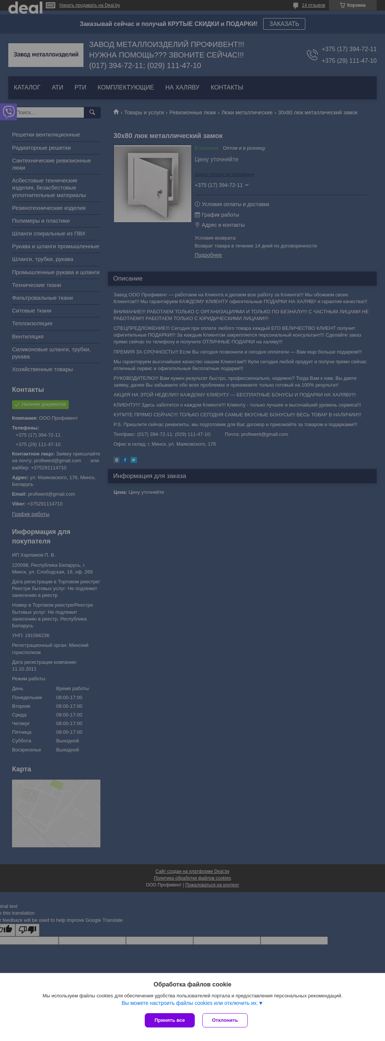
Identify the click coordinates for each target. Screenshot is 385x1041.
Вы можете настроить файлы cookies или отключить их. (189, 1003)
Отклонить (225, 1020)
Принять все (170, 1020)
